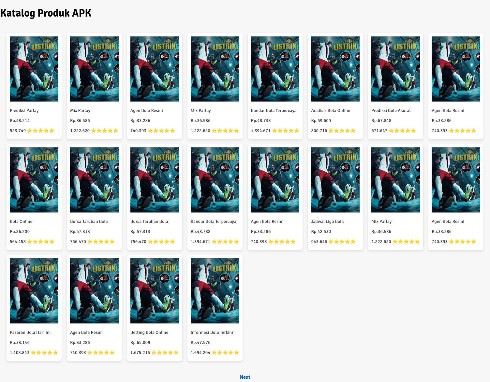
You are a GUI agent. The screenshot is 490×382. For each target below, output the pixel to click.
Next (245, 377)
